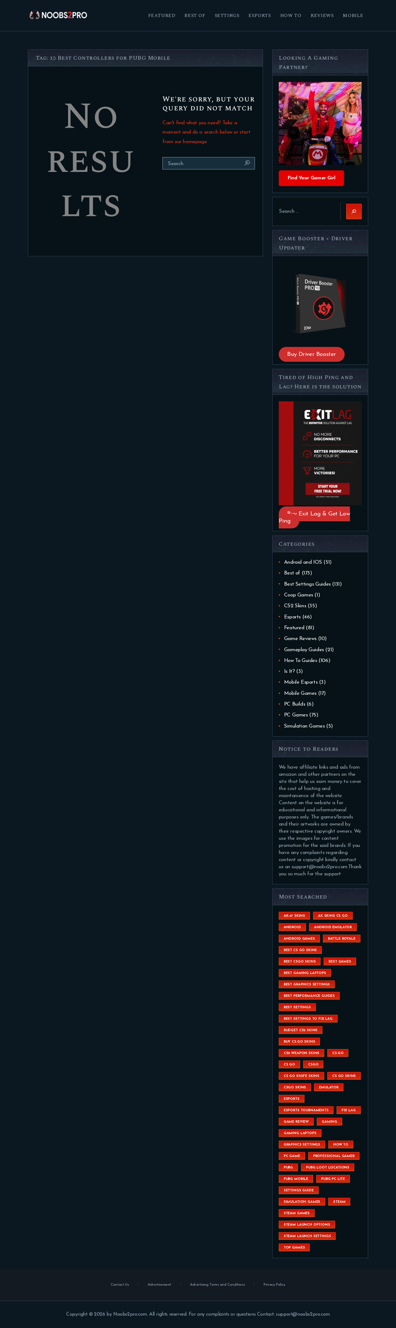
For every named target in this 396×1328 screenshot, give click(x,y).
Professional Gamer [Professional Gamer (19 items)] (334, 1156)
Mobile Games (300, 693)
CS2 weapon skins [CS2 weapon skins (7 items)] (301, 1053)
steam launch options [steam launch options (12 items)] (307, 1225)
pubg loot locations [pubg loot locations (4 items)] (327, 1167)
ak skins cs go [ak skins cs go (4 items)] (333, 916)
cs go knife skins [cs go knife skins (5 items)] (301, 1076)
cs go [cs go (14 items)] (289, 1064)
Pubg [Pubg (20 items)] (288, 1167)
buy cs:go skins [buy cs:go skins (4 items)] (299, 1042)
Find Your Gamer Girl (311, 178)
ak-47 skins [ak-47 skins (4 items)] (294, 916)
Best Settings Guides (307, 584)
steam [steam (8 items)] (339, 1202)
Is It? (289, 671)
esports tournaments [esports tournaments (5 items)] (306, 1110)
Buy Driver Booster (311, 354)
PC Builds (294, 704)
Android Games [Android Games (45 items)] (299, 939)
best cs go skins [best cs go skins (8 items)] (300, 950)
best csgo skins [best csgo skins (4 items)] (300, 961)
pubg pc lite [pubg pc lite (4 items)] (333, 1179)
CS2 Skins (295, 605)
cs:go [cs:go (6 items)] (337, 1053)
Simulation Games (304, 726)
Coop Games (298, 595)
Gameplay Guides (304, 649)
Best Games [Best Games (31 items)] (340, 961)
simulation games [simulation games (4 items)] (302, 1202)
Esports (292, 617)
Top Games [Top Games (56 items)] (294, 1247)
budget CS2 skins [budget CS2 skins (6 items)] (300, 1030)
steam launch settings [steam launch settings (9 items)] (307, 1236)
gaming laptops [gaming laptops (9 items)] (300, 1133)
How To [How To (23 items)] (340, 1145)
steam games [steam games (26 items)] (297, 1213)
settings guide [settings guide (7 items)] (299, 1190)
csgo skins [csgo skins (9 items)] (295, 1087)
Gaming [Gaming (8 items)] (329, 1122)
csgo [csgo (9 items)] (313, 1064)
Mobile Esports (300, 682)
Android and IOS (303, 562)
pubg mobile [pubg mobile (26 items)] (296, 1179)
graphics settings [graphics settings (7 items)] (302, 1145)
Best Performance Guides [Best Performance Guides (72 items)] (309, 996)
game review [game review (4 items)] (296, 1122)
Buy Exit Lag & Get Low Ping (314, 517)
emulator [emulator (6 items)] (328, 1087)
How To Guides (300, 660)
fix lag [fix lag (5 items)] (349, 1110)
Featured (294, 627)
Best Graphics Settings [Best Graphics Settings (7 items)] (307, 984)
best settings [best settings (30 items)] (297, 1007)
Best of (292, 573)
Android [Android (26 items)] (292, 927)
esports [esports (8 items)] (291, 1099)
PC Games (296, 715)
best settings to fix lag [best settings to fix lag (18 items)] (308, 1019)
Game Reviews (300, 638)
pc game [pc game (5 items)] (292, 1156)
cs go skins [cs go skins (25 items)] (344, 1076)
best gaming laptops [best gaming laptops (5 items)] (305, 973)
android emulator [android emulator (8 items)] (333, 927)
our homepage (190, 141)
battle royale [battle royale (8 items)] (341, 939)
